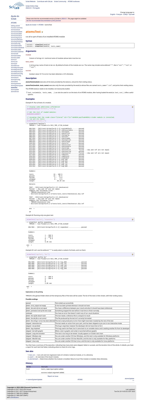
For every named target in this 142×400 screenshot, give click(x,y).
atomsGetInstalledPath (17, 48)
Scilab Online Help (32, 6)
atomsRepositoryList (17, 71)
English (112, 14)
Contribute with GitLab (44, 1)
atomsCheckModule (16, 40)
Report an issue (53, 376)
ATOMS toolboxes (74, 1)
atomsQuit (14, 63)
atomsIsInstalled (16, 55)
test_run (32, 355)
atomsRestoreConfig (17, 73)
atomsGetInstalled (16, 46)
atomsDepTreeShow (17, 42)
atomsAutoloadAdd (16, 32)
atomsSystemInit (16, 83)
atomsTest (14, 87)
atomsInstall (14, 54)
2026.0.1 (64, 19)
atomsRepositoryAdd (17, 67)
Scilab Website (31, 1)
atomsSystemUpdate (17, 85)
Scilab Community (60, 1)
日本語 (125, 14)
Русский (131, 14)
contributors (14, 397)
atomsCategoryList (16, 38)
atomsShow (14, 81)
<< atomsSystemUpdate (34, 380)
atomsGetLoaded (16, 50)
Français (119, 14)
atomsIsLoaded (15, 57)
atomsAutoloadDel (16, 34)
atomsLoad (14, 61)
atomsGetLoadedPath (17, 52)
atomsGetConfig (15, 44)
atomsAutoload (15, 30)
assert (31, 357)
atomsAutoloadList (16, 36)
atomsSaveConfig (16, 75)
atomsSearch (14, 77)
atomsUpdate (15, 89)
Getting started (15, 26)
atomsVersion (15, 91)
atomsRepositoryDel (17, 69)
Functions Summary (16, 28)
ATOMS (13, 22)
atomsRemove (15, 65)
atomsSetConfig (15, 79)
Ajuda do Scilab (15, 17)
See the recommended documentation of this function (43, 21)
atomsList (14, 59)
